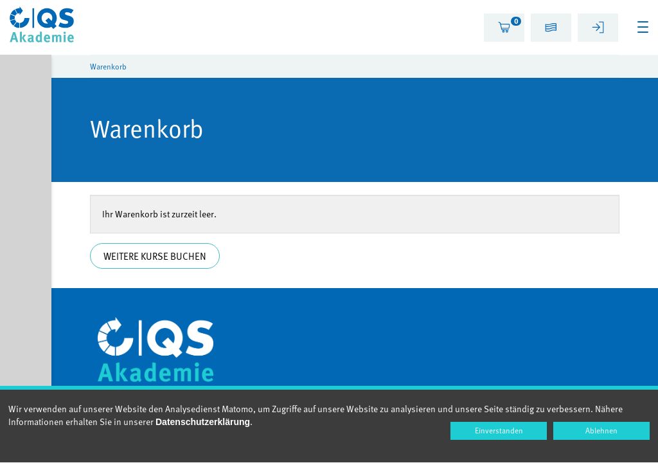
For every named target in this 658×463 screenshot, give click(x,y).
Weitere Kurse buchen (154, 256)
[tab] (504, 28)
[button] (551, 29)
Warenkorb (108, 66)
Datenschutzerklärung (203, 422)
